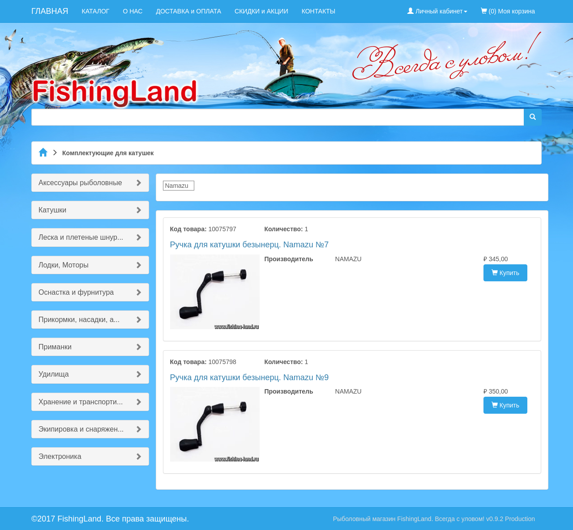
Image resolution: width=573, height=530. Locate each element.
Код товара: (188, 229)
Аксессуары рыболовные (80, 183)
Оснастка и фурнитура (76, 292)
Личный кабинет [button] (437, 11)
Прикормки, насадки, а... (79, 319)
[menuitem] (548, 6)
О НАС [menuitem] (132, 11)
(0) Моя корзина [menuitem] (508, 11)
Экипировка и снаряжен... (81, 429)
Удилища (53, 374)
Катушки (52, 210)
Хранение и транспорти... (80, 402)
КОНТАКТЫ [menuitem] (319, 11)
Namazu (176, 185)
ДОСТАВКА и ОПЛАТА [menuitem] (188, 11)
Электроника (59, 456)
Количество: (283, 229)
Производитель (288, 259)
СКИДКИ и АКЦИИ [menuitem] (261, 11)
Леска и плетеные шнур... (80, 237)
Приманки (55, 347)
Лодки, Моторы (63, 265)
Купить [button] (505, 272)
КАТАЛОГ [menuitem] (96, 11)
